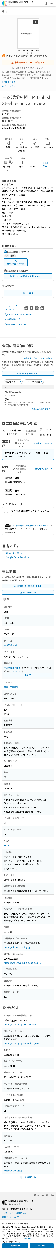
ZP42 (6, 845)
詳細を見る (46, 164)
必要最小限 (15, 1245)
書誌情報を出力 (12, 319)
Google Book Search (18, 557)
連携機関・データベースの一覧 (38, 358)
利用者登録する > (9, 82)
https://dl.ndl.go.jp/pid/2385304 (20, 1024)
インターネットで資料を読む (14, 1212)
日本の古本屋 (14, 553)
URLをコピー (17, 307)
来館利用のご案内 (43, 443)
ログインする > (8, 86)
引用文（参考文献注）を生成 (18, 314)
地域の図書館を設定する (35, 373)
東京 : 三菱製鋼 (11, 687)
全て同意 (42, 1245)
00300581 (17, 671)
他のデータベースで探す (16, 324)
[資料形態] (34, 381)
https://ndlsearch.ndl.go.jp (17, 947)
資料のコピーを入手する (12, 1216)
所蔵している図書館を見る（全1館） (28, 276)
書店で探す (28, 293)
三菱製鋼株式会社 (12, 668)
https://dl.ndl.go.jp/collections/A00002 (23, 1043)
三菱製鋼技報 (10, 645)
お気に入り (8, 307)
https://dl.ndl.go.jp (13, 1170)
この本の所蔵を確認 (41, 409)
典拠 (28, 675)
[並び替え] (13, 381)
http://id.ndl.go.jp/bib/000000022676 (22, 962)
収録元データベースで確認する (28, 62)
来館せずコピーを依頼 (15, 262)
